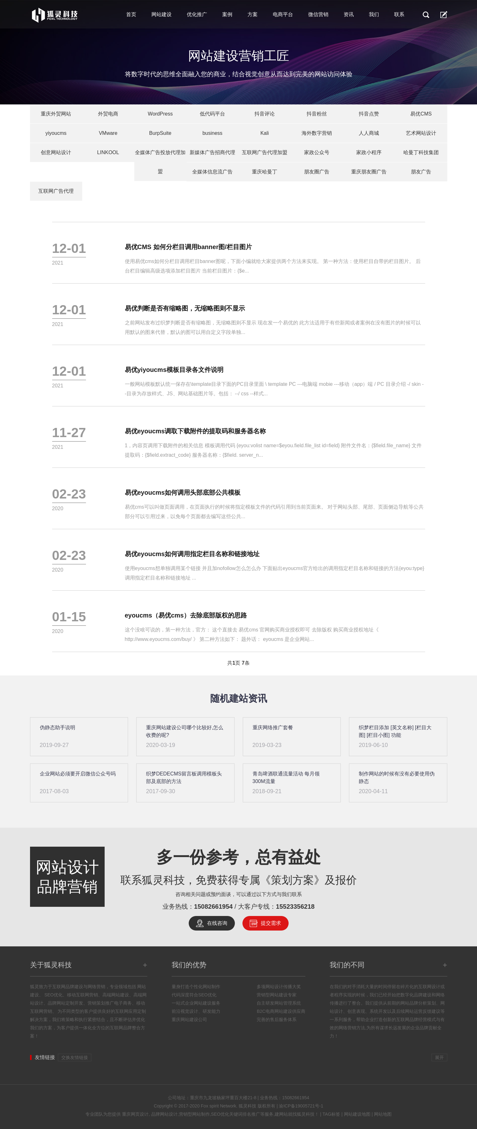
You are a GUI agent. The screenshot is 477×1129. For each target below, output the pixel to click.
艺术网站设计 (421, 133)
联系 (399, 14)
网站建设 (161, 14)
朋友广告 (421, 171)
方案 (253, 14)
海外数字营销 (317, 133)
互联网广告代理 (56, 191)
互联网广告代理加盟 (264, 152)
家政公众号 (316, 152)
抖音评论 (264, 113)
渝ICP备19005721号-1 (301, 1105)
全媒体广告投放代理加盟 (160, 162)
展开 (439, 1057)
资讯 (349, 14)
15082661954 (213, 906)
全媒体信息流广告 (212, 171)
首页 (131, 14)
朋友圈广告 (316, 171)
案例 (227, 14)
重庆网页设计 (135, 1114)
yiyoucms (56, 133)
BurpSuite (160, 133)
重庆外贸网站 (56, 113)
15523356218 (295, 906)
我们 (374, 14)
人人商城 (369, 133)
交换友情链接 (74, 1057)
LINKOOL (108, 152)
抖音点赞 (369, 113)
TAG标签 (331, 1114)
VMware (108, 133)
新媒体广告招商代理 (212, 152)
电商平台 (283, 14)
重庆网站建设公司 (189, 1019)
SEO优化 (53, 994)
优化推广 (197, 14)
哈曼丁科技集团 (421, 152)
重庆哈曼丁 (264, 171)
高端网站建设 (115, 994)
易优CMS (421, 113)
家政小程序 (369, 152)
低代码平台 (212, 113)
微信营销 (318, 14)
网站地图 (383, 1114)
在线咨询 (217, 923)
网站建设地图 (357, 1114)
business (212, 133)
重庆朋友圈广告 (369, 171)
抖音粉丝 (317, 113)
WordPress (160, 113)
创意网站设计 (56, 152)
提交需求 (271, 923)
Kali (264, 133)
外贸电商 (108, 113)
